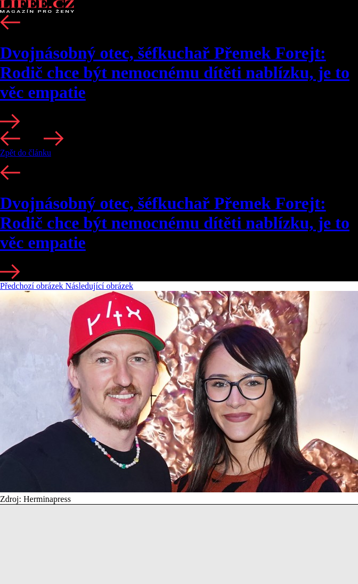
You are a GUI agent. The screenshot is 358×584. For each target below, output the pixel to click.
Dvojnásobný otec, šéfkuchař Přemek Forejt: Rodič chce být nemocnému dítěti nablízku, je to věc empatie (174, 72)
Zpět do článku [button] (25, 152)
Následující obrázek (100, 285)
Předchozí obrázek (33, 285)
